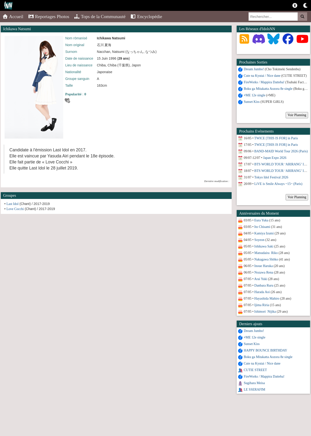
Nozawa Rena (263, 272)
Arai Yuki (260, 279)
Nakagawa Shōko (266, 259)
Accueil (12, 16)
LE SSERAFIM (254, 389)
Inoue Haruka (263, 266)
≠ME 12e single (254, 95)
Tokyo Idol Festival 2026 (271, 177)
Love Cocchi (15, 209)
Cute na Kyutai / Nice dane (262, 75)
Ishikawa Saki (263, 246)
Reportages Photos (48, 16)
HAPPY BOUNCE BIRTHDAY (265, 350)
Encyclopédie (146, 16)
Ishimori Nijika (265, 311)
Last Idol (13, 204)
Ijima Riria (261, 305)
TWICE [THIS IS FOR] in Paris (276, 138)
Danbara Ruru (263, 285)
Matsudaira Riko (266, 253)
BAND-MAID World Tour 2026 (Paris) (281, 151)
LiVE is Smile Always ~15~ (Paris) (278, 184)
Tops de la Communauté (99, 16)
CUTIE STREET (255, 370)
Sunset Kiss (252, 102)
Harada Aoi (262, 292)
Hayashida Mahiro (266, 298)
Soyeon (259, 240)
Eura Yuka (261, 220)
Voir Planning (297, 115)
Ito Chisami (262, 227)
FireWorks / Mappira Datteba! (264, 82)
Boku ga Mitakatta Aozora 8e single (268, 89)
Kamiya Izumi (264, 233)
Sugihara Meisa (254, 383)
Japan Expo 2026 (274, 158)
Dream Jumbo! (254, 69)
